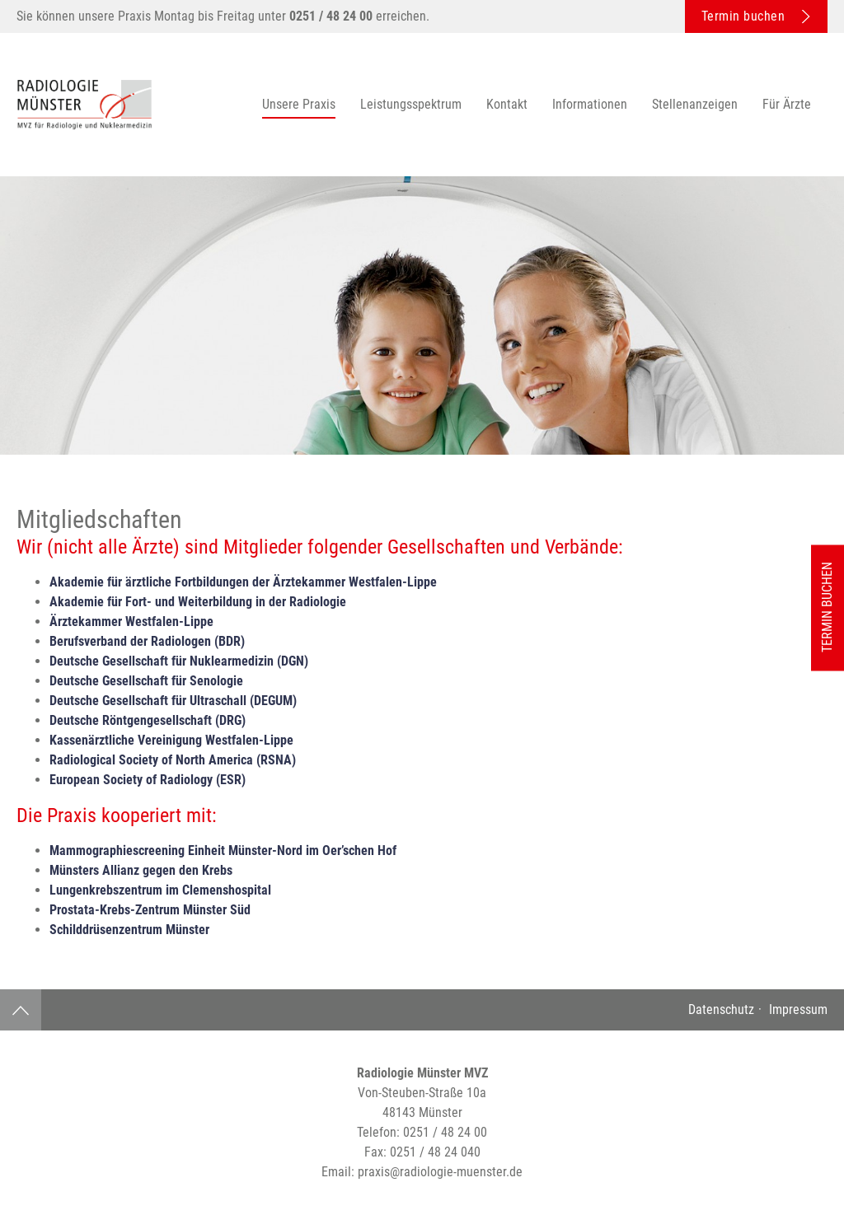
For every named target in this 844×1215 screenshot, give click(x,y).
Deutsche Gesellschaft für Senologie (146, 681)
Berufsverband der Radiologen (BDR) (147, 641)
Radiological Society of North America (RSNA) (172, 760)
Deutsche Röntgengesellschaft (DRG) (147, 720)
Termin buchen (756, 16)
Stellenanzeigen (695, 104)
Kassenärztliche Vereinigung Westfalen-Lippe (171, 740)
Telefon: (422, 1132)
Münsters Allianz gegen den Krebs (140, 870)
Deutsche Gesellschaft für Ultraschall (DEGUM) (173, 700)
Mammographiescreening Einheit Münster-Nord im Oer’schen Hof (222, 850)
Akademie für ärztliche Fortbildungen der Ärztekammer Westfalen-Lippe (243, 582)
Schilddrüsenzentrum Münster (129, 929)
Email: (422, 1172)
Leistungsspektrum (411, 104)
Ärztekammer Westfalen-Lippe (131, 621)
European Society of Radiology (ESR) (147, 779)
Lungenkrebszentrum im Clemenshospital (160, 890)
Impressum (797, 1009)
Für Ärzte (786, 104)
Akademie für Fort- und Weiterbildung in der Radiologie (197, 602)
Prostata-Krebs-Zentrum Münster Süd (150, 910)
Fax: (422, 1152)
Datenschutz (721, 1009)
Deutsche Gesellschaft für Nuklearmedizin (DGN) (178, 661)
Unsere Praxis (298, 104)
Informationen (589, 104)
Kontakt (507, 104)
